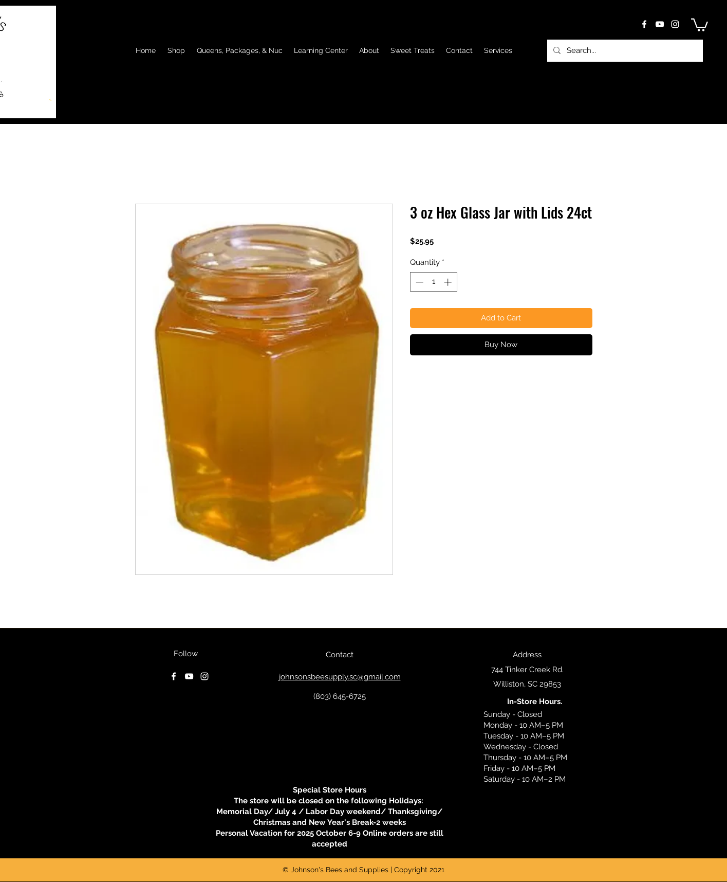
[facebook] (644, 24)
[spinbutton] (433, 282)
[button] (699, 24)
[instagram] (675, 24)
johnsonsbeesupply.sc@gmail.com (340, 676)
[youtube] (660, 24)
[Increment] (449, 282)
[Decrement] (418, 282)
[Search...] (624, 51)
